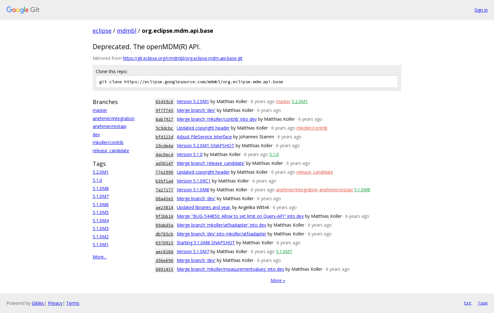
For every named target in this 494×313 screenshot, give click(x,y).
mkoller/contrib (108, 142)
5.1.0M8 (101, 188)
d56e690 (164, 260)
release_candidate (111, 151)
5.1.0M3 (101, 228)
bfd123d (164, 137)
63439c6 (164, 101)
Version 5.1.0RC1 (194, 181)
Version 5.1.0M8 (193, 190)
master (100, 110)
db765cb (164, 234)
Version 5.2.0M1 (193, 101)
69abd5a (164, 225)
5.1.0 (97, 180)
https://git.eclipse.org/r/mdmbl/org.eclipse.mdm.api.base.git (183, 58)
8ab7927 (164, 119)
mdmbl (126, 30)
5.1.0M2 (101, 237)
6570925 (164, 243)
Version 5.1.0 (190, 154)
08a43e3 (164, 198)
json (483, 303)
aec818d (164, 251)
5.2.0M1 (101, 172)
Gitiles (38, 303)
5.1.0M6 (101, 204)
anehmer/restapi (109, 126)
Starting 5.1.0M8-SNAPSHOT (206, 243)
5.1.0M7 (101, 196)
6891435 (164, 269)
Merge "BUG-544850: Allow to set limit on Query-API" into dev (240, 216)
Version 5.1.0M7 (193, 251)
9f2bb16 (164, 216)
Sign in (481, 10)
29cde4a (164, 145)
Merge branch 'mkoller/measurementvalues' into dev (230, 269)
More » (278, 280)
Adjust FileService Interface (204, 137)
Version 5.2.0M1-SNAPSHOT (205, 145)
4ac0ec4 (164, 154)
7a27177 (164, 190)
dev (96, 134)
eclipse (102, 30)
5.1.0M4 (101, 220)
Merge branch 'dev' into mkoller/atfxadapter (221, 234)
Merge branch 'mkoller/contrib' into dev (217, 119)
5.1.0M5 (101, 212)
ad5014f (164, 163)
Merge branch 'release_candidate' (211, 163)
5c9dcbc (164, 128)
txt (467, 303)
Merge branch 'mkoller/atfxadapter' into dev (221, 225)
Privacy (55, 303)
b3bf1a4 (164, 181)
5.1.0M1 (101, 244)
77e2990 (164, 172)
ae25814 (164, 207)
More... (99, 257)
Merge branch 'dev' (196, 110)
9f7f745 (164, 110)
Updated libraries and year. (204, 207)
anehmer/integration (114, 118)
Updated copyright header (203, 128)
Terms (72, 303)
